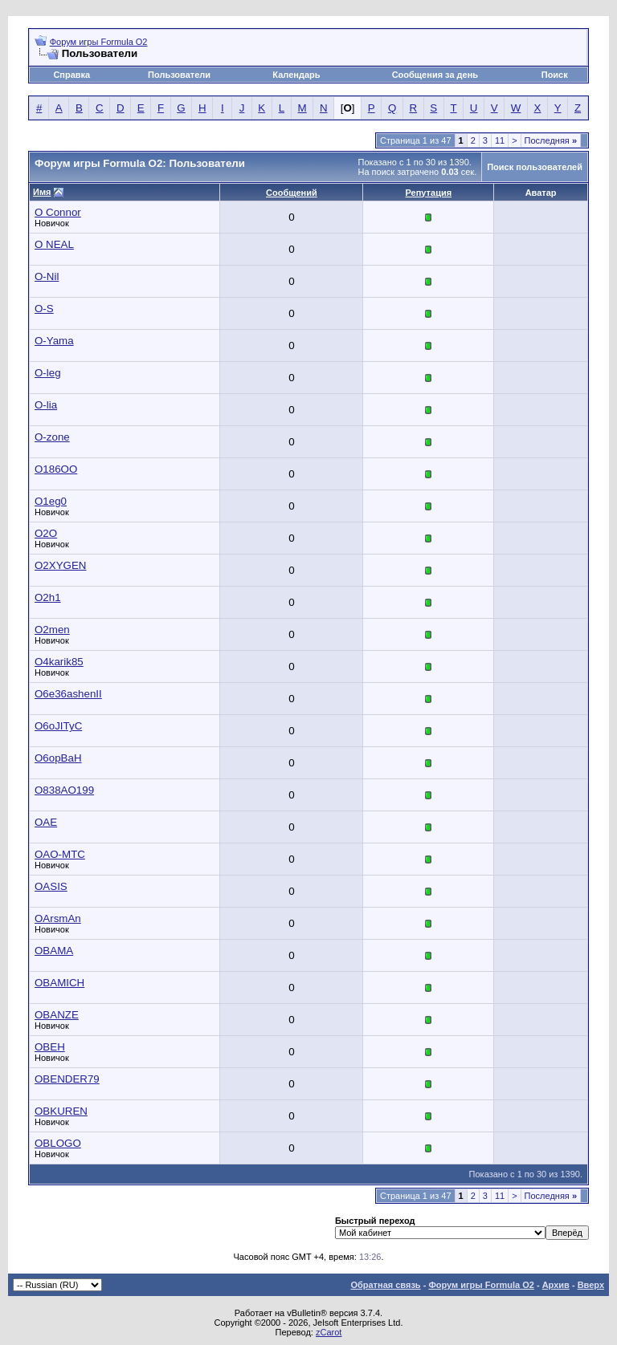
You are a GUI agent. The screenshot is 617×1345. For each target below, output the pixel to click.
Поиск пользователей (534, 167)
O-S (44, 309)
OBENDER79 (67, 1079)
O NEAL (54, 244)
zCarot (328, 1332)
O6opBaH (58, 758)
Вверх (591, 1285)
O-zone (52, 437)
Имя (42, 192)
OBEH (50, 1047)
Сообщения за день (435, 74)
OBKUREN (61, 1111)
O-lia (46, 405)
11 (500, 140)
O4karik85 (59, 662)
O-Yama (54, 341)
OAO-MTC (60, 854)
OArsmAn (58, 918)
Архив (556, 1285)
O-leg (48, 373)
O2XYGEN (60, 565)
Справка (71, 74)
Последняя (551, 140)
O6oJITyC (58, 726)
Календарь (296, 74)
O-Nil (47, 276)
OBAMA (54, 951)
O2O (46, 533)
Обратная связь (385, 1285)
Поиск (554, 74)
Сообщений (291, 192)
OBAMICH (59, 983)
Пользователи (179, 74)
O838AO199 (64, 790)
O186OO (56, 469)
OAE (46, 822)
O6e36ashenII (68, 694)
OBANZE (57, 1015)
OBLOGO (58, 1143)
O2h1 (48, 597)
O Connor (58, 212)
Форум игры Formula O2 (99, 42)
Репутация (429, 192)
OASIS (51, 886)
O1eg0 (51, 501)
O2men (52, 630)
